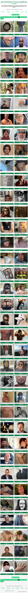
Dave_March (16, 421)
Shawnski (15, 236)
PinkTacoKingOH (16, 267)
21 (9, 579)
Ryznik (15, 51)
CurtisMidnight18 (3, 282)
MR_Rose (1, 298)
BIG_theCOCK (16, 514)
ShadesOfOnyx (16, 82)
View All (2, 579)
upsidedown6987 (2, 421)
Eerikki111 (1, 20)
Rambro (1, 313)
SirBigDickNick (16, 483)
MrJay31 (1, 267)
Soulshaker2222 (2, 545)
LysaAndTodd (16, 282)
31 (1, 18)
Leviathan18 (2, 483)
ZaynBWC (15, 313)
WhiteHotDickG (16, 375)
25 (16, 579)
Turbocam (15, 344)
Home (10, 14)
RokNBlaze (16, 159)
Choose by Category (15, 14)
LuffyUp (1, 560)
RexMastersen (16, 128)
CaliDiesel (15, 406)
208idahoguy (2, 128)
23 (13, 579)
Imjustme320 (16, 113)
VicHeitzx (1, 344)
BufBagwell (2, 190)
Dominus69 (16, 190)
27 (20, 579)
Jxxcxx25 (15, 437)
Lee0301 (1, 406)
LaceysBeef (2, 437)
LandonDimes (16, 298)
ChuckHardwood (2, 252)
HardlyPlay (16, 20)
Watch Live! (7, 34)
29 (24, 579)
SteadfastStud (2, 51)
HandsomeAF (2, 375)
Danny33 (1, 221)
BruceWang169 (2, 236)
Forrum (1, 514)
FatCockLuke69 (2, 159)
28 (22, 579)
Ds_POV (1, 82)
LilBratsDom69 (2, 452)
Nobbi (15, 560)
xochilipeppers (2, 97)
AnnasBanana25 (16, 452)
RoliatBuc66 (16, 545)
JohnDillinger (16, 221)
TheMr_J (1, 113)
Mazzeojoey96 (16, 252)
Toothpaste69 (16, 97)
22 (11, 579)
